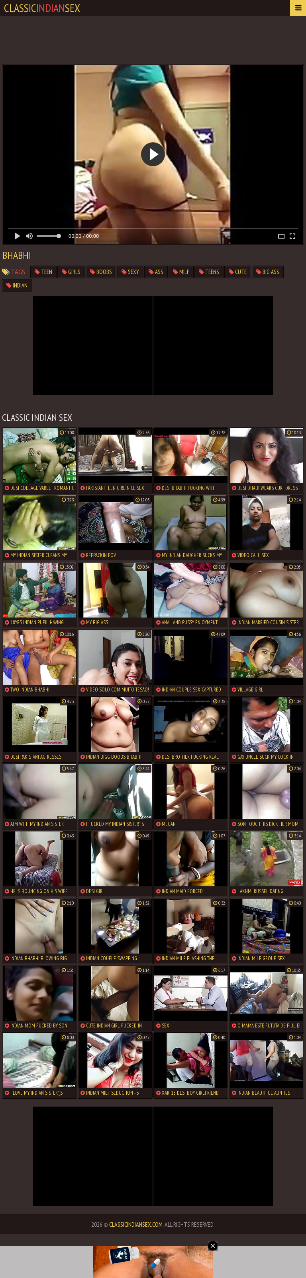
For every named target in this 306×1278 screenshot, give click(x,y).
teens (209, 272)
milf (181, 272)
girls (71, 272)
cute (238, 272)
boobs (101, 272)
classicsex (42, 7)
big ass (267, 272)
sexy (130, 272)
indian (16, 285)
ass (156, 272)
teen (43, 272)
